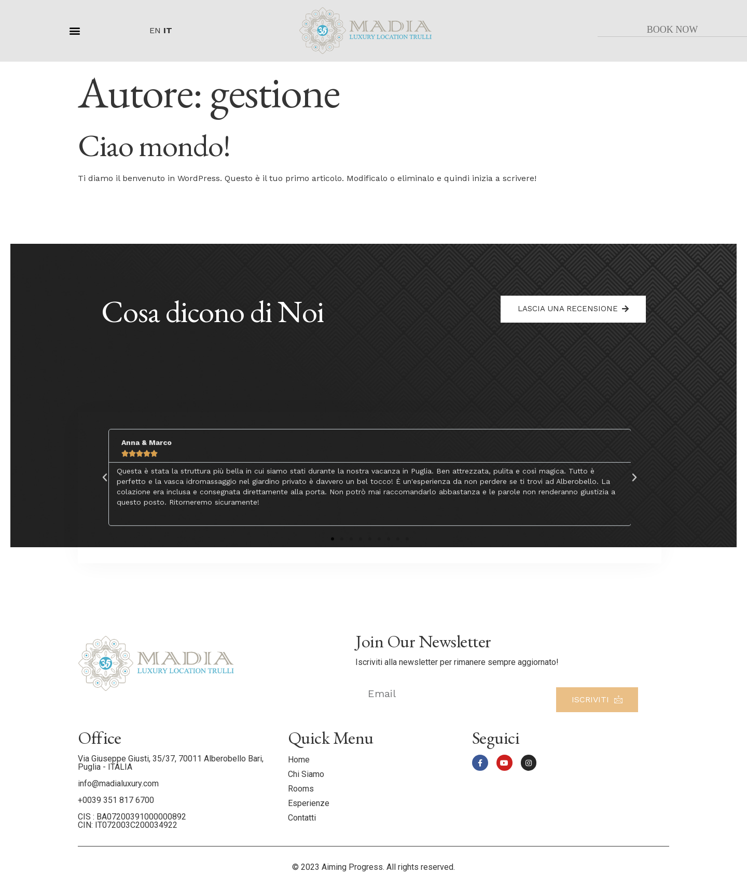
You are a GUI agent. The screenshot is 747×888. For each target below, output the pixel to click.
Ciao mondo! (154, 145)
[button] (75, 30)
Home (299, 760)
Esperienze (308, 803)
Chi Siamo (306, 774)
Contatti (302, 818)
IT (167, 30)
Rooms (301, 789)
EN (155, 30)
